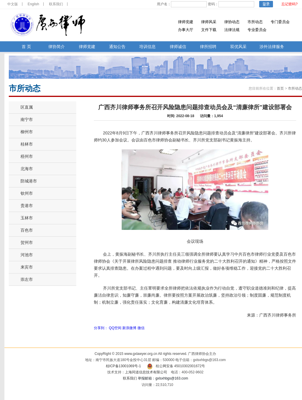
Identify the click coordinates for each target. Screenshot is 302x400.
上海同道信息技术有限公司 (146, 372)
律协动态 (232, 22)
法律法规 (232, 30)
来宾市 (27, 267)
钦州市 (27, 193)
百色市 (27, 230)
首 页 (26, 47)
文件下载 (208, 30)
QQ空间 (115, 328)
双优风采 (238, 47)
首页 (280, 88)
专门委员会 (280, 22)
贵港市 (27, 205)
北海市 (27, 168)
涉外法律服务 (271, 47)
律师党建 (185, 22)
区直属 (27, 107)
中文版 (12, 4)
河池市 (27, 254)
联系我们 (56, 4)
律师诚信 (178, 47)
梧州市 (27, 156)
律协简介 (56, 47)
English (33, 4)
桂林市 (27, 144)
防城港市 (29, 181)
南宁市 (27, 119)
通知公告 (117, 47)
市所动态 (255, 22)
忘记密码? (289, 4)
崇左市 (27, 279)
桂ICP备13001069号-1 (123, 366)
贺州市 (27, 242)
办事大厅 (185, 30)
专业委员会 (257, 30)
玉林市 (27, 218)
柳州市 (27, 131)
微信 (141, 328)
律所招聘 (208, 47)
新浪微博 (129, 328)
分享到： (101, 328)
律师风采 (208, 22)
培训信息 (147, 47)
